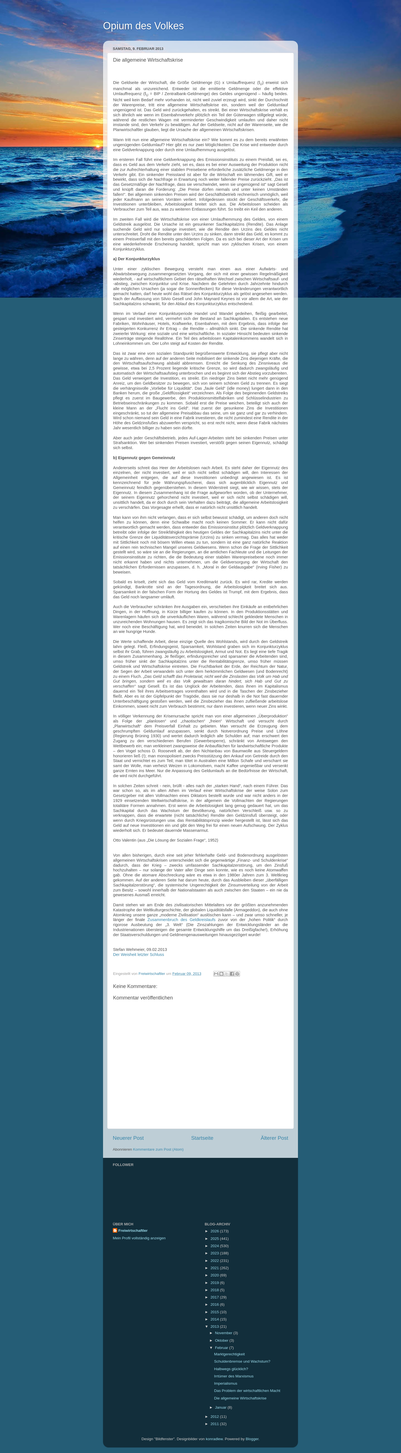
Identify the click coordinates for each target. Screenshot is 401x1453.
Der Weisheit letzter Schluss (138, 954)
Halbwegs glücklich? (231, 1369)
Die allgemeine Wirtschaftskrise (240, 1398)
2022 (215, 1261)
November (224, 1333)
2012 (215, 1417)
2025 (215, 1239)
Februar (222, 1348)
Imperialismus (225, 1383)
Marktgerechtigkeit (229, 1354)
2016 (215, 1304)
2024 (215, 1246)
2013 (215, 1326)
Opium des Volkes (143, 26)
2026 (215, 1231)
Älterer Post (274, 1138)
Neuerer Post (128, 1138)
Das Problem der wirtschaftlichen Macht (247, 1391)
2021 (215, 1268)
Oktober (222, 1340)
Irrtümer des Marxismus (234, 1376)
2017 (215, 1297)
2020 (215, 1275)
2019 (215, 1283)
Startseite (202, 1138)
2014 (215, 1319)
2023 (215, 1253)
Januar (221, 1407)
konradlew (214, 1439)
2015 (215, 1312)
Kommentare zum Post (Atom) (158, 1149)
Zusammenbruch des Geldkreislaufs (182, 919)
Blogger (252, 1439)
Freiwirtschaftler (133, 1230)
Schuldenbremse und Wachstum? (242, 1361)
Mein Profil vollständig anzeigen (139, 1238)
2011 (215, 1424)
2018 (215, 1290)
